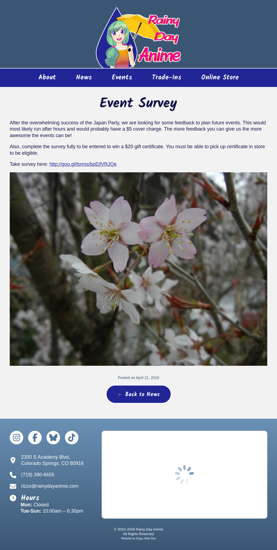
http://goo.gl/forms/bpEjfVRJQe (83, 164)
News (84, 77)
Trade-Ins (166, 77)
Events (122, 77)
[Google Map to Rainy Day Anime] (184, 475)
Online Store (215, 79)
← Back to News (138, 394)
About (47, 77)
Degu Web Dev (146, 538)
